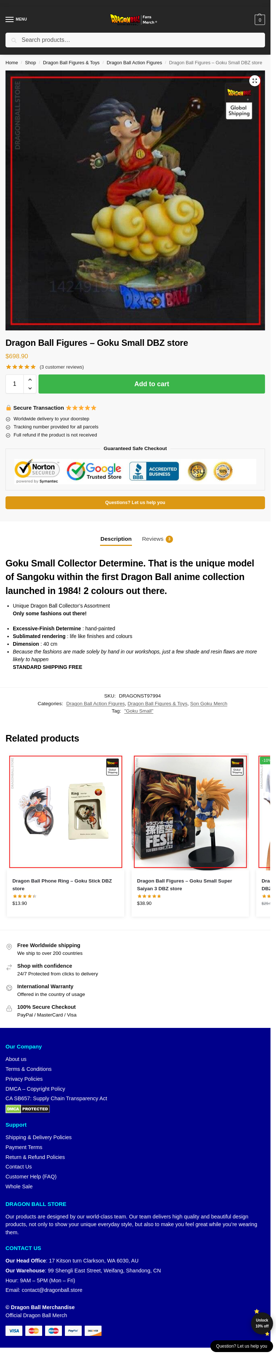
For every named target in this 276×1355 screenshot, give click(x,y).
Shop (30, 62)
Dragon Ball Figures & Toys (71, 62)
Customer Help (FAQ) (30, 1177)
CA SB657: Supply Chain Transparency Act (56, 1098)
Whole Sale (19, 1186)
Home (11, 62)
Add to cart (151, 384)
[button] (259, 20)
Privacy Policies (24, 1079)
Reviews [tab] (157, 539)
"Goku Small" (138, 711)
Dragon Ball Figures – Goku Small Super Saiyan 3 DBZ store (184, 884)
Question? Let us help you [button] (241, 1346)
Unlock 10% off (262, 1323)
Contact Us (18, 1167)
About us (15, 1059)
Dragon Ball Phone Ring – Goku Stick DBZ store (62, 884)
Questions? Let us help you (135, 502)
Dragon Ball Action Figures (134, 62)
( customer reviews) (62, 367)
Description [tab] (116, 539)
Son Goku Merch (208, 703)
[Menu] (16, 19)
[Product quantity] (14, 384)
